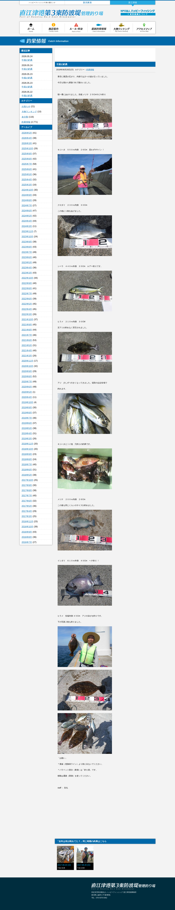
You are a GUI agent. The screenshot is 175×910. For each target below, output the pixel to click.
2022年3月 (27, 314)
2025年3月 (27, 185)
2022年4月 (27, 309)
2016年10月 (27, 526)
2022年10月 (27, 278)
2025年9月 (27, 154)
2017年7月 (27, 495)
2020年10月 (27, 366)
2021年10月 (27, 319)
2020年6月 (27, 387)
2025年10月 (27, 148)
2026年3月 (27, 143)
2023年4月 (27, 267)
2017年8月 (27, 490)
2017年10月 (27, 480)
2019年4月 (27, 433)
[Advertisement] (36, 591)
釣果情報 (99, 28)
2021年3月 (27, 356)
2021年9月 (27, 324)
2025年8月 (27, 159)
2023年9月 (27, 242)
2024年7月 (27, 205)
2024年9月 (27, 195)
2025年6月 (27, 169)
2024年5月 (27, 216)
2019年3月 (27, 438)
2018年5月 (27, 475)
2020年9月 (27, 371)
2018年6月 (27, 470)
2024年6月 (27, 210)
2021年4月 (27, 350)
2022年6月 (27, 299)
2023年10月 (27, 236)
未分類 (25, 117)
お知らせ (26, 106)
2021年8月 (27, 330)
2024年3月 (27, 226)
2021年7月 (27, 335)
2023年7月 (27, 252)
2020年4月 (27, 397)
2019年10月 (27, 402)
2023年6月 (27, 257)
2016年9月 (27, 532)
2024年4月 (27, 221)
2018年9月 (27, 454)
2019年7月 (27, 418)
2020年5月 (27, 392)
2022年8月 (27, 288)
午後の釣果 (27, 60)
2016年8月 (27, 537)
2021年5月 (27, 345)
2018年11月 (27, 444)
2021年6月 (27, 340)
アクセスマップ (144, 28)
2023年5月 (27, 262)
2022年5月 (27, 304)
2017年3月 (27, 516)
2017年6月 (27, 501)
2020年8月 (27, 376)
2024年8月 (27, 200)
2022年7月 (27, 293)
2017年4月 (27, 511)
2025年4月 (27, 179)
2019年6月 (27, 423)
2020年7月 (27, 381)
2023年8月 (27, 247)
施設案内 (53, 28)
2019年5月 (27, 428)
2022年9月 (27, 283)
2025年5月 (27, 174)
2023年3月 (27, 273)
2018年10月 (27, 449)
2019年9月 (27, 407)
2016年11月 (27, 521)
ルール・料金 (76, 28)
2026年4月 (27, 138)
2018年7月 (27, 464)
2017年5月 (27, 506)
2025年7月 (27, 164)
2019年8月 (27, 413)
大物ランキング (121, 28)
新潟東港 (87, 2)
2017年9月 (27, 485)
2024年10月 (27, 190)
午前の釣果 (27, 69)
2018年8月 (27, 459)
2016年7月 (27, 542)
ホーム (31, 28)
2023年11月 (27, 231)
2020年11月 (27, 361)
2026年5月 (27, 133)
